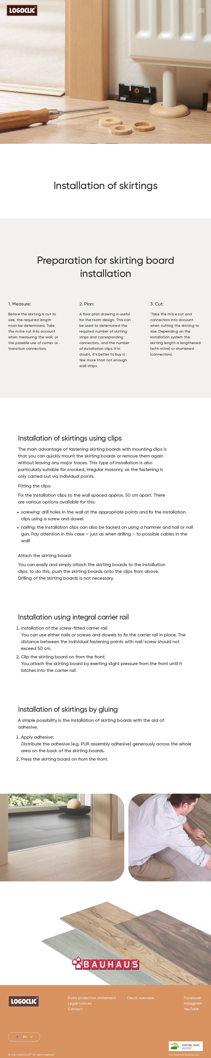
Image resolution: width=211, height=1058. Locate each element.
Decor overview (140, 1015)
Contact (75, 1026)
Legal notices (79, 1021)
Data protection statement (92, 1015)
